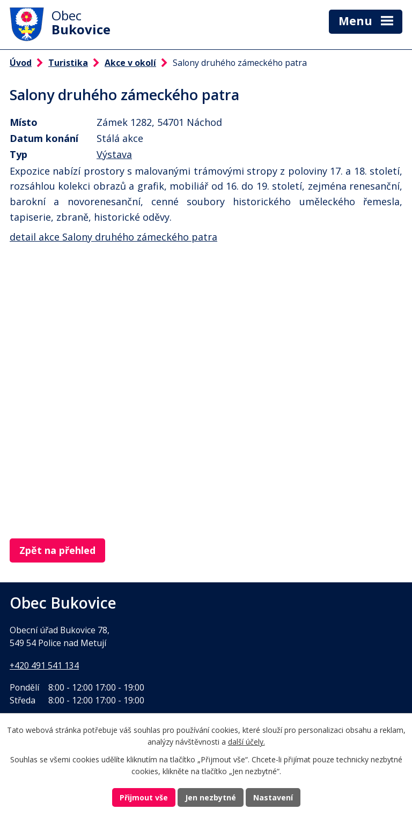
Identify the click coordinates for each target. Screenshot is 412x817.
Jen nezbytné (210, 797)
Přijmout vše (144, 797)
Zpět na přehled (57, 550)
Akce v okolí (130, 63)
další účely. (246, 742)
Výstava (114, 154)
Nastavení (273, 797)
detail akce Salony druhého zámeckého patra (113, 236)
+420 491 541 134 (44, 665)
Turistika (68, 63)
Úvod (21, 63)
